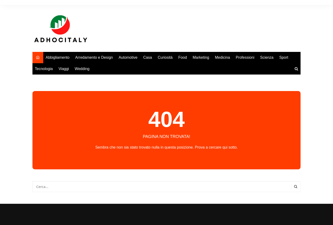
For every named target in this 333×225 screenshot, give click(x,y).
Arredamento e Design (94, 57)
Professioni (245, 57)
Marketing (201, 57)
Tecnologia (44, 69)
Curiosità (165, 57)
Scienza (267, 57)
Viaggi (64, 69)
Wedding (82, 69)
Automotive (128, 57)
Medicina (222, 57)
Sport (283, 57)
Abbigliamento (57, 57)
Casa (147, 57)
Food (182, 57)
